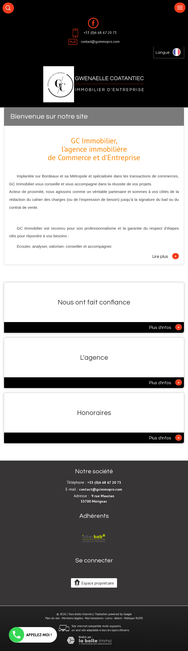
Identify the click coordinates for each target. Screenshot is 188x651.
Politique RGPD (133, 618)
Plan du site (52, 618)
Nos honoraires (94, 618)
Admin (118, 618)
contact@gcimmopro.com (100, 41)
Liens (108, 618)
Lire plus (165, 256)
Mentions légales (72, 618)
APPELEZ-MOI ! (30, 635)
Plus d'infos (165, 327)
